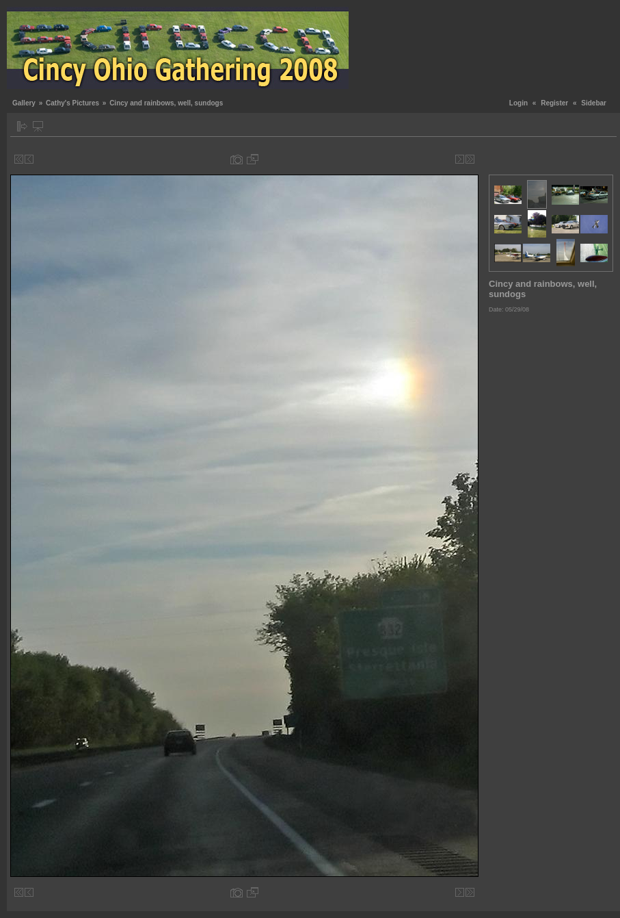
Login (518, 103)
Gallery (24, 103)
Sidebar (593, 103)
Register (554, 103)
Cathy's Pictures (72, 103)
